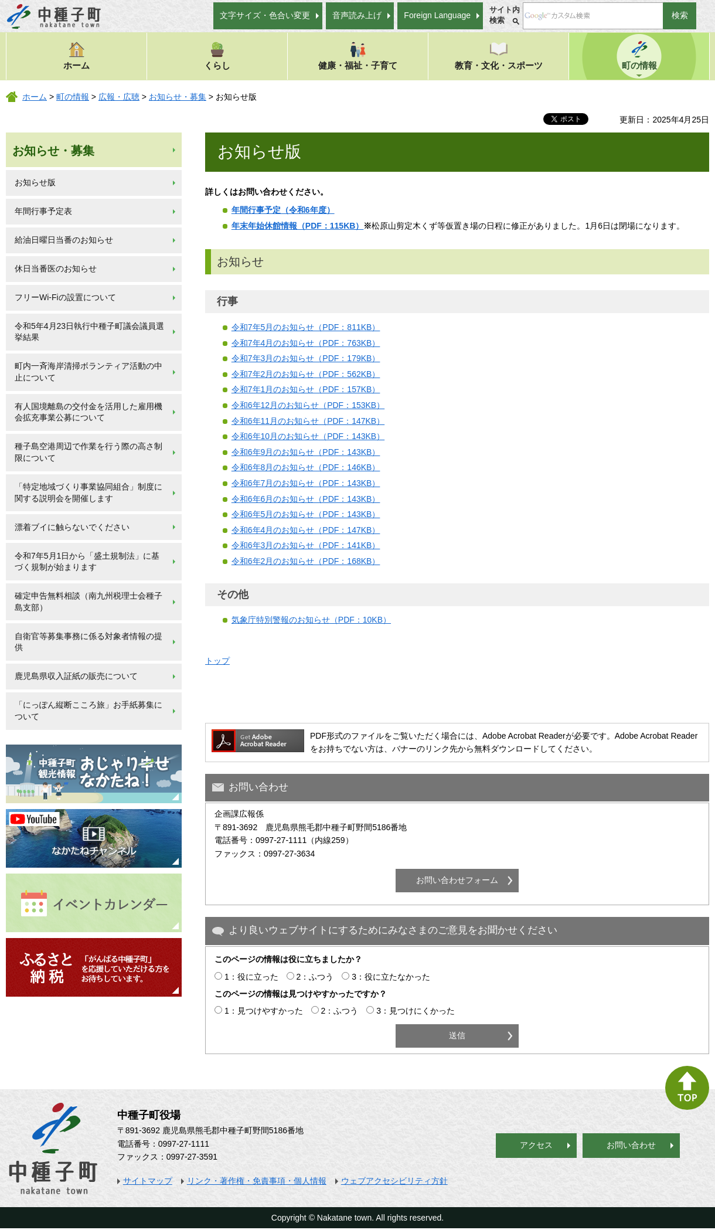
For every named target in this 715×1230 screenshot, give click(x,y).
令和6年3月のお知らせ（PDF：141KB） (305, 545)
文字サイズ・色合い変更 (265, 15)
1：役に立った (251, 976)
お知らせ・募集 (177, 96)
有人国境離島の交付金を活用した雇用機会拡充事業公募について (88, 412)
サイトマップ (147, 1180)
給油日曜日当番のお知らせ (64, 239)
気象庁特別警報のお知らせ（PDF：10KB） (311, 619)
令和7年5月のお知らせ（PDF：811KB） (305, 327)
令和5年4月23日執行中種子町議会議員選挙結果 (89, 331)
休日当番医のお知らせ (56, 268)
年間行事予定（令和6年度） (283, 210)
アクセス (536, 1145)
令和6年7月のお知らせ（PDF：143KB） (305, 483)
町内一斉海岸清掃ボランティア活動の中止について (88, 371)
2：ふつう (315, 976)
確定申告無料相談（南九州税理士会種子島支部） (88, 601)
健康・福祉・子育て (357, 55)
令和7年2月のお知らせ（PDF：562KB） (305, 374)
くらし (217, 55)
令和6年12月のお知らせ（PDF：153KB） (307, 405)
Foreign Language (437, 15)
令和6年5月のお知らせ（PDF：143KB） (305, 514)
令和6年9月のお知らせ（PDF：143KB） (305, 452)
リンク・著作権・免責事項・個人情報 (256, 1180)
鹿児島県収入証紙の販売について (76, 676)
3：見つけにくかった (415, 1010)
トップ (217, 660)
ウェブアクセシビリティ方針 (394, 1180)
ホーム (76, 55)
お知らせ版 (35, 182)
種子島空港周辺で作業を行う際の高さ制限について (88, 452)
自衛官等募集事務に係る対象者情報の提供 (88, 642)
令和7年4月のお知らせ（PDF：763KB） (305, 343)
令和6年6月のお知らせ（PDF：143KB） (305, 499)
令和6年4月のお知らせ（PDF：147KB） (305, 530)
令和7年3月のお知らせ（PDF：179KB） (305, 358)
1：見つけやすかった (263, 1010)
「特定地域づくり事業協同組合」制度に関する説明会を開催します (88, 492)
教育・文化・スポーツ (499, 55)
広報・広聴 (118, 96)
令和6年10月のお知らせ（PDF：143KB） (307, 436)
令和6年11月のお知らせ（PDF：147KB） (307, 421)
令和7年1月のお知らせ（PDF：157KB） (305, 389)
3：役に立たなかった (391, 976)
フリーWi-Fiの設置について (65, 297)
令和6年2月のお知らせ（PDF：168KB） (305, 561)
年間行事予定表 (43, 211)
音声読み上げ (357, 15)
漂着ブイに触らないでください (72, 527)
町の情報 (639, 55)
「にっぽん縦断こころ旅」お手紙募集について (88, 710)
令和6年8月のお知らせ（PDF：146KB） (305, 467)
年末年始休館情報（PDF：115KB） (297, 225)
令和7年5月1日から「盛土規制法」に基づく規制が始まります (87, 561)
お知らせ (240, 261)
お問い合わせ (631, 1145)
